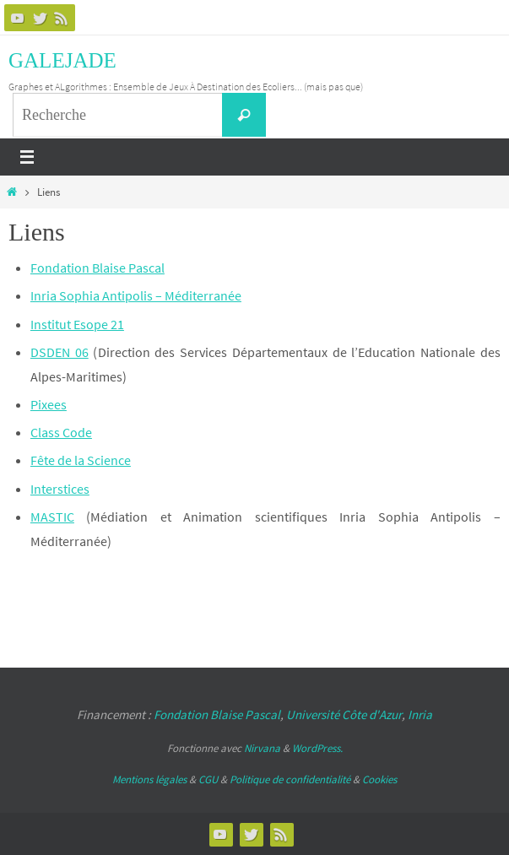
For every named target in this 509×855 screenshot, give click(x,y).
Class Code (61, 432)
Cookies (379, 779)
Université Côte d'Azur (344, 714)
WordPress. (317, 748)
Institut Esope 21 (77, 324)
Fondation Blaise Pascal (97, 267)
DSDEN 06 (59, 352)
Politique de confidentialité (290, 779)
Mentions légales (149, 779)
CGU (208, 779)
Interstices (59, 488)
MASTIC (52, 516)
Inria (420, 714)
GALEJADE (62, 60)
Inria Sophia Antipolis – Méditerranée (135, 295)
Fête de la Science (80, 460)
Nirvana (262, 748)
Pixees (48, 404)
